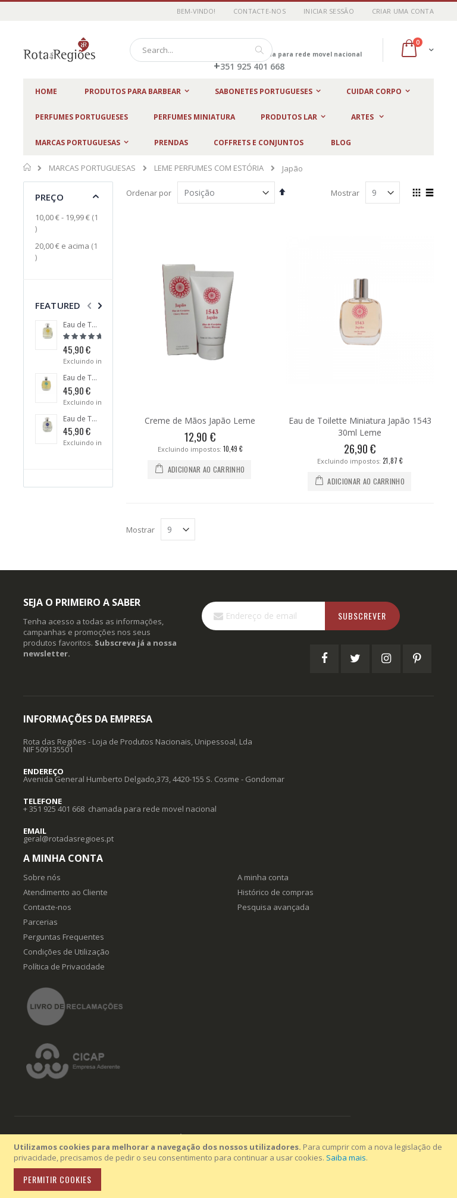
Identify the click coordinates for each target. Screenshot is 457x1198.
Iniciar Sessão (328, 11)
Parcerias (40, 922)
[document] (230, 1166)
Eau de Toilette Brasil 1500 (82, 325)
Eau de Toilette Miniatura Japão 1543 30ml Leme (360, 426)
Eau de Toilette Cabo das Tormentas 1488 (82, 419)
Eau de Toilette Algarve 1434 (82, 378)
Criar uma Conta (403, 11)
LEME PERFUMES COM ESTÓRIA (209, 168)
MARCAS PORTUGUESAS (92, 168)
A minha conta (263, 877)
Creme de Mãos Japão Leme (200, 420)
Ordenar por (148, 192)
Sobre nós (42, 877)
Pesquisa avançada (273, 907)
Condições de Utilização (66, 951)
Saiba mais (346, 1157)
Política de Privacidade (64, 966)
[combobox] (201, 50)
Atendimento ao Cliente (65, 892)
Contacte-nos (259, 11)
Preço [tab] (49, 197)
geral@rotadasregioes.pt (68, 838)
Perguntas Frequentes (63, 936)
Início (27, 167)
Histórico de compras (275, 892)
